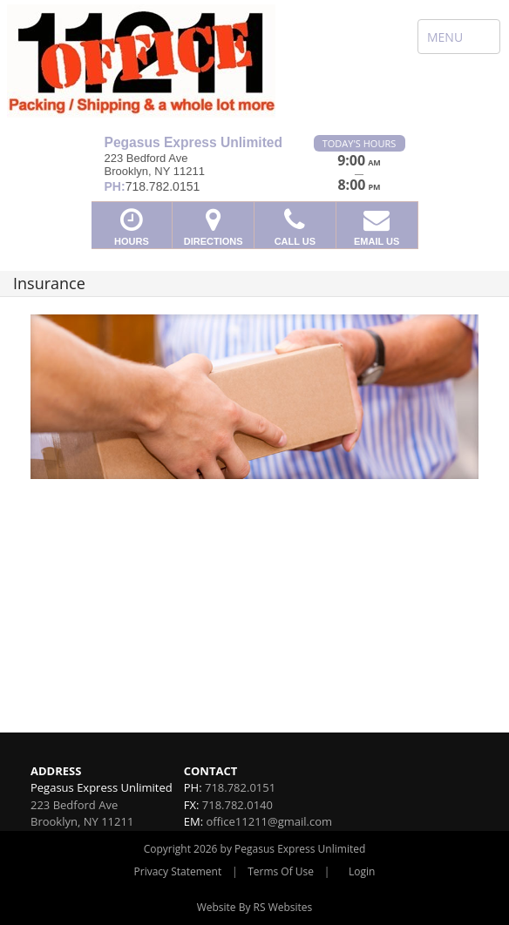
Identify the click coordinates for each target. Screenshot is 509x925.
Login (362, 871)
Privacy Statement (178, 871)
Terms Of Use (281, 871)
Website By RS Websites (255, 907)
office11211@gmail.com (269, 821)
